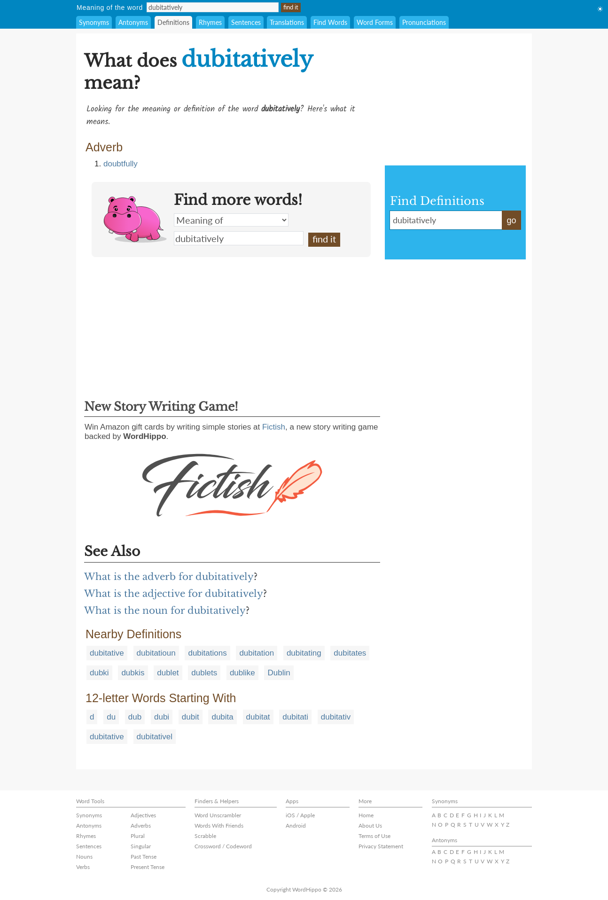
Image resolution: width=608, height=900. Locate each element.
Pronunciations (424, 22)
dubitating (304, 653)
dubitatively (239, 238)
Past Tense (143, 856)
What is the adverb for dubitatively (169, 576)
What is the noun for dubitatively (165, 610)
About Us (370, 825)
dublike (242, 672)
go (511, 220)
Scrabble (205, 835)
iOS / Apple (300, 815)
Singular (141, 846)
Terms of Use (374, 835)
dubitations (207, 653)
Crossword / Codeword (223, 846)
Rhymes (210, 22)
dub (134, 716)
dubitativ (336, 716)
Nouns (84, 856)
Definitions (173, 22)
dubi (161, 716)
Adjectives (143, 815)
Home (366, 815)
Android (296, 825)
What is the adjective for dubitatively (173, 593)
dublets (204, 672)
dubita (222, 716)
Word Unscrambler (218, 815)
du (111, 716)
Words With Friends (219, 825)
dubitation (256, 653)
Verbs (83, 866)
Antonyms (133, 22)
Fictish (273, 427)
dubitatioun (156, 653)
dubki (99, 672)
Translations (287, 22)
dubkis (132, 672)
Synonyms (94, 22)
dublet (168, 672)
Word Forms (375, 22)
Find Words (330, 22)
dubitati (295, 716)
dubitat (258, 716)
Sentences (246, 22)
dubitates (350, 653)
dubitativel (155, 736)
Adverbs (141, 825)
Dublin (278, 672)
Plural (138, 835)
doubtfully (120, 163)
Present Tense (147, 866)
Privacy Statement (381, 846)
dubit (190, 716)
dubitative (107, 653)
